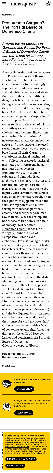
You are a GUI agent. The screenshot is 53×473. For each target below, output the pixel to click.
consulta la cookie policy (17, 446)
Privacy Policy (15, 466)
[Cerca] (48, 3)
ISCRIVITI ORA (24, 413)
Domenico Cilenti (14, 229)
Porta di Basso (33, 76)
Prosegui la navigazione (21, 459)
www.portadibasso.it (27, 345)
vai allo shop (24, 389)
